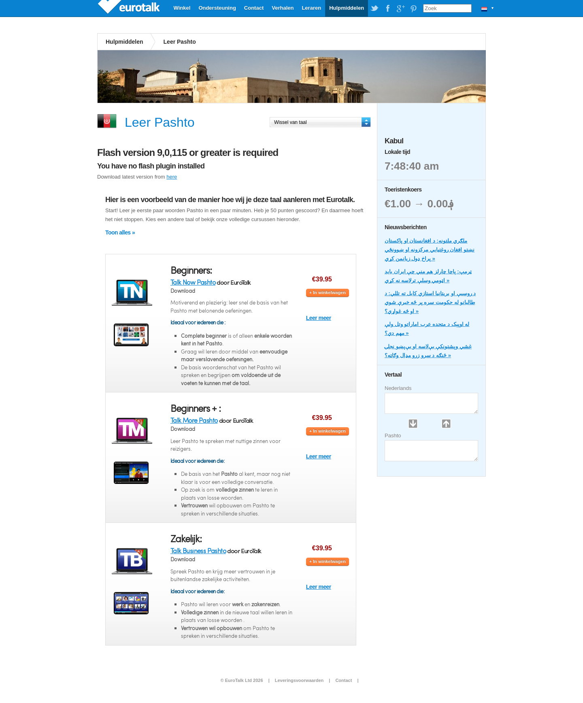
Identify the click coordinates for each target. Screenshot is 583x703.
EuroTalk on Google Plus (400, 8)
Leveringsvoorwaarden (299, 680)
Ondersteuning (217, 8)
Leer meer (318, 318)
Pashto (393, 435)
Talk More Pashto (193, 420)
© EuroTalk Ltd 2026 (241, 680)
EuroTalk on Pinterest (413, 8)
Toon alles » (120, 232)
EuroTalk (129, 8)
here (171, 177)
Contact (254, 8)
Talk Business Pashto (198, 550)
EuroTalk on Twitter (374, 8)
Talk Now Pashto (192, 282)
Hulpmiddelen (346, 8)
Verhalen (283, 8)
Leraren (311, 8)
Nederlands (398, 388)
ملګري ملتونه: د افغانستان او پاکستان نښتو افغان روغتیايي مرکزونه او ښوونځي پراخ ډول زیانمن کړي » (429, 250)
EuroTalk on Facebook (387, 8)
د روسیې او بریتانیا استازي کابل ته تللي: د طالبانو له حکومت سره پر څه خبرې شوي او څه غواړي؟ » (430, 302)
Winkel (182, 8)
